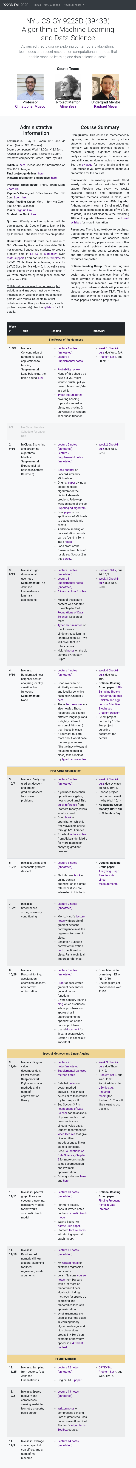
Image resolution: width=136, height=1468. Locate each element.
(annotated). (65, 352)
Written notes (66, 1408)
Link (33, 214)
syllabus (49, 307)
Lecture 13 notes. (68, 1391)
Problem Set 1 (107, 356)
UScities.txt (106, 1087)
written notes (70, 1262)
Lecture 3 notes (67, 570)
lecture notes (74, 704)
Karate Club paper (69, 1226)
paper (71, 482)
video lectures (66, 1134)
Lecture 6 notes (67, 862)
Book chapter (66, 470)
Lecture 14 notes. (68, 1441)
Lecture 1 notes (67, 348)
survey (67, 558)
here (60, 700)
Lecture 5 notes (67, 779)
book (68, 817)
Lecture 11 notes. (68, 1250)
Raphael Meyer (106, 106)
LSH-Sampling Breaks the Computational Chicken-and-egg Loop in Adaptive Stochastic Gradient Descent (110, 700)
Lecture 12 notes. (68, 1367)
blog (60, 1004)
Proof (61, 983)
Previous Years (72, 5)
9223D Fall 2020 (15, 5)
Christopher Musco (30, 106)
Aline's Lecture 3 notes (72, 591)
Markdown (50, 254)
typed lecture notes (74, 759)
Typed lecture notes (70, 395)
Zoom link (13, 189)
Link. (41, 378)
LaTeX (34, 254)
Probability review (69, 369)
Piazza (37, 5)
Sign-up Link (24, 210)
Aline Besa (68, 106)
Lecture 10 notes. (68, 1192)
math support (15, 258)
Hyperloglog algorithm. (72, 508)
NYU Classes (52, 5)
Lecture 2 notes (67, 444)
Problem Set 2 (107, 570)
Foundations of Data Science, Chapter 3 (71, 1155)
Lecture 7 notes (67, 903)
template (55, 258)
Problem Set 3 (107, 1075)
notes (68, 541)
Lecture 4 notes (67, 670)
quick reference (67, 804)
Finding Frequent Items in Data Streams (109, 1205)
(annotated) (65, 448)
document (72, 1029)
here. (23, 165)
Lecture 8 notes (67, 970)
